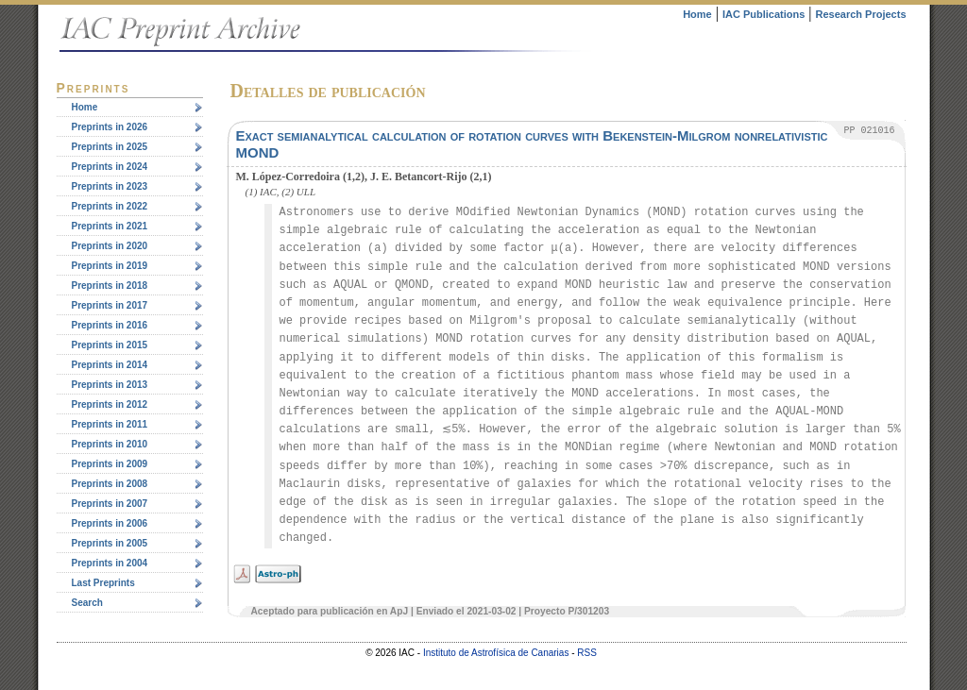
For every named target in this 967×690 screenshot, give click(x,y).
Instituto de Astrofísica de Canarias (496, 653)
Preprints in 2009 (110, 464)
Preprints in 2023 (110, 186)
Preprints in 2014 (110, 365)
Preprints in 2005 (110, 543)
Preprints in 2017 (110, 305)
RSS (587, 653)
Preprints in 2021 (110, 226)
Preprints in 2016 (110, 325)
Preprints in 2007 (110, 503)
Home (697, 14)
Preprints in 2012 (110, 404)
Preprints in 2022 (110, 206)
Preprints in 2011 (110, 424)
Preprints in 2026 (110, 127)
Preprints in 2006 (110, 523)
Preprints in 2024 (110, 166)
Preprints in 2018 (110, 285)
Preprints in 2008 (110, 484)
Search (87, 602)
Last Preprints (103, 583)
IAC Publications (763, 14)
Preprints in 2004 (110, 563)
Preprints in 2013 (110, 384)
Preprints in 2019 (110, 266)
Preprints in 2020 (110, 246)
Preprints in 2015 (110, 345)
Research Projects (861, 14)
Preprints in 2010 (110, 444)
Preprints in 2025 (110, 147)
